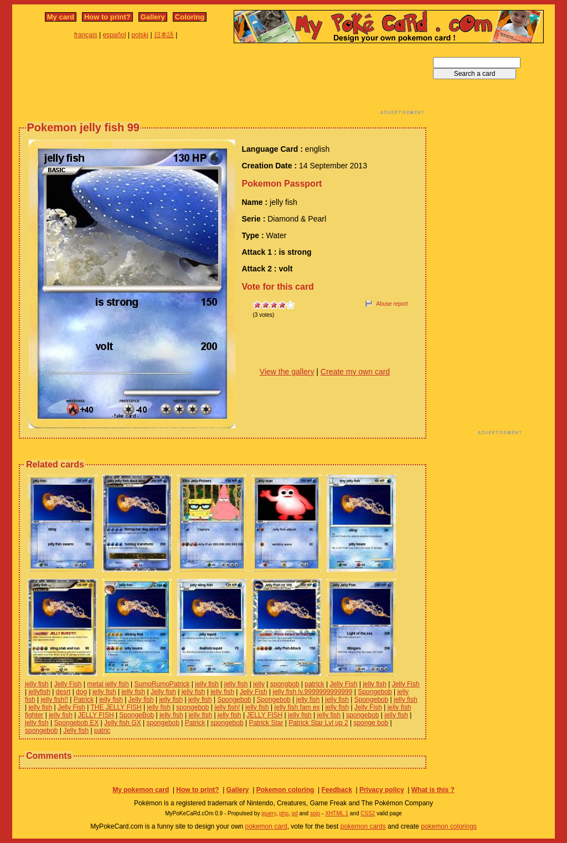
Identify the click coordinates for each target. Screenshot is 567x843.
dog (81, 692)
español (114, 35)
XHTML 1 (336, 813)
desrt (63, 692)
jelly (259, 684)
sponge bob (370, 723)
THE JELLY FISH (116, 707)
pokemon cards (363, 826)
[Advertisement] (222, 82)
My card (60, 17)
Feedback (336, 790)
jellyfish (39, 692)
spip (315, 813)
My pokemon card (140, 790)
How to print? (107, 17)
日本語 (164, 35)
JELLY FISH (96, 715)
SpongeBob (136, 715)
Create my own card (355, 371)
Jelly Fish (67, 684)
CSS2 (367, 813)
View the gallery (287, 371)
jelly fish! (227, 707)
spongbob (285, 684)
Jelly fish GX (122, 723)
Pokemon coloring (285, 790)
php (283, 813)
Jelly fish (163, 692)
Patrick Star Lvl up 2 (318, 723)
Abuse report (392, 304)
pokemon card (266, 826)
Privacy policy (381, 790)
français (85, 35)
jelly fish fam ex (297, 707)
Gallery (153, 17)
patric (102, 730)
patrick (314, 684)
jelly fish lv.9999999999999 (312, 692)
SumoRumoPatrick (161, 684)
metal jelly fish (107, 684)
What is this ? (433, 790)
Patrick (84, 699)
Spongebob (374, 692)
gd (295, 813)
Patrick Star (266, 723)
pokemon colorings (449, 826)
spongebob (192, 707)
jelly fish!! (54, 699)
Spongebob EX (76, 723)
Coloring (189, 17)
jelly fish (37, 684)
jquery (268, 813)
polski (139, 35)
